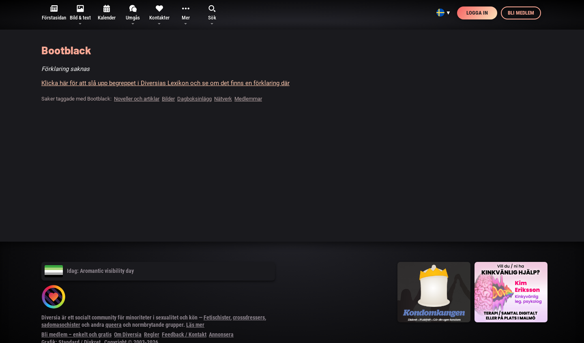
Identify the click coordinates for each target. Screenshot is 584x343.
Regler (151, 334)
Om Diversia (128, 334)
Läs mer (195, 325)
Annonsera (221, 334)
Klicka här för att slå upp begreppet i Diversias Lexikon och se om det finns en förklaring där (165, 83)
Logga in (477, 13)
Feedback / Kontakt (184, 334)
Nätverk (223, 99)
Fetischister (217, 317)
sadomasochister (60, 325)
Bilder (168, 99)
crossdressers (249, 317)
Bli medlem (521, 13)
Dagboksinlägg (194, 99)
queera (113, 325)
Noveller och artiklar (136, 99)
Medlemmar (248, 99)
